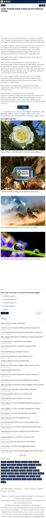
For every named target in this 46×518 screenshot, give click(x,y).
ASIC (37, 114)
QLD (27, 476)
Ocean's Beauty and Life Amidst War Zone (15, 418)
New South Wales (6, 470)
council (17, 467)
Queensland (4, 467)
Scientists (33, 476)
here (6, 103)
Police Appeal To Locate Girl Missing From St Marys (18, 413)
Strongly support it (9, 296)
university (18, 462)
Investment (36, 112)
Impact (29, 479)
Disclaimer (4, 491)
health (25, 464)
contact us (27, 516)
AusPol (17, 473)
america (24, 479)
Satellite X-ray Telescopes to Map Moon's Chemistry (19, 389)
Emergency (41, 473)
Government (11, 462)
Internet (39, 479)
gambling (4, 114)
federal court (31, 114)
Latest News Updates (7, 489)
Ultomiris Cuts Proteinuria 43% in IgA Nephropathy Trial (20, 328)
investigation (27, 112)
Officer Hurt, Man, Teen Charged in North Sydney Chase (20, 365)
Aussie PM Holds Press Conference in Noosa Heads (18, 346)
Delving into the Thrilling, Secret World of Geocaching (19, 192)
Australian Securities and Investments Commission (17, 116)
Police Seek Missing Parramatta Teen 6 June (16, 398)
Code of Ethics (11, 491)
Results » (39, 313)
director (19, 112)
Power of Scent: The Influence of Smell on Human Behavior (21, 152)
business (11, 467)
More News (23, 455)
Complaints (40, 489)
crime (35, 473)
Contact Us (27, 489)
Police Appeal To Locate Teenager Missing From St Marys (20, 409)
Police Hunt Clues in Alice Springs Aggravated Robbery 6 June (22, 451)
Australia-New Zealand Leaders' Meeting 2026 (17, 356)
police (30, 462)
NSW (9, 464)
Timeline (4, 319)
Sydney (3, 479)
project (30, 473)
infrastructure (15, 470)
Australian (36, 462)
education (29, 470)
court (13, 112)
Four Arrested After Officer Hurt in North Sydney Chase (20, 422)
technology (36, 470)
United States (24, 473)
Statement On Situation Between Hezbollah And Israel (20, 374)
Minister (39, 464)
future (38, 476)
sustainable (4, 476)
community (24, 462)
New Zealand (12, 476)
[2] (21, 509)
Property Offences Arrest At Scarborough (15, 361)
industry (3, 473)
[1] (19, 509)
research (4, 464)
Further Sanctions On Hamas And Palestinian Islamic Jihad (21, 427)
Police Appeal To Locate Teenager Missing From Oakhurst (21, 403)
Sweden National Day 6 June (10, 370)
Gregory (23, 114)
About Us (33, 489)
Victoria (13, 464)
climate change (17, 479)
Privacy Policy (17, 489)
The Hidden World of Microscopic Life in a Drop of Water (20, 259)
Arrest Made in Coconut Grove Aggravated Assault (18, 446)
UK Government (21, 476)
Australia (8, 112)
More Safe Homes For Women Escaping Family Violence (20, 380)
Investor (16, 114)
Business (3, 5)
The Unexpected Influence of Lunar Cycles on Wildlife (19, 227)
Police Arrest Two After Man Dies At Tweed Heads (18, 442)
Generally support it (10, 299)
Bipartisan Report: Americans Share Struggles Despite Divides (22, 385)
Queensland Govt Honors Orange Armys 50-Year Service (20, 431)
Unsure (5, 309)
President (9, 479)
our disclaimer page (38, 516)
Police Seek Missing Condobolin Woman (15, 352)
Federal (10, 114)
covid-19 (26, 467)
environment (32, 464)
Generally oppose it (9, 303)
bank (42, 112)
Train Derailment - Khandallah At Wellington (16, 341)
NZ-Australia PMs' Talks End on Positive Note (16, 394)
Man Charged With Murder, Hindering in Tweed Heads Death (22, 337)
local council (32, 467)
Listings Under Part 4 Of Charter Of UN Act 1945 (17, 437)
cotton (42, 116)
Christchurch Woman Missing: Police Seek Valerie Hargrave (21, 332)
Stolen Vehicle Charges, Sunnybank (13, 323)
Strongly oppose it (9, 306)
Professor (20, 464)
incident (3, 482)
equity (37, 116)
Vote (5, 313)
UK (21, 467)
